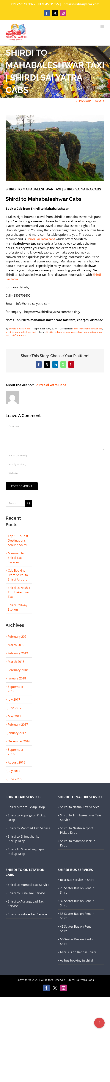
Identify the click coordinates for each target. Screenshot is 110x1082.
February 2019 (18, 653)
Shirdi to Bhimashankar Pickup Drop (24, 838)
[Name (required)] (55, 455)
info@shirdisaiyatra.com (81, 4)
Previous (85, 101)
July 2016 (14, 771)
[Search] (28, 503)
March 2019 (16, 645)
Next (98, 101)
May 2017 (14, 716)
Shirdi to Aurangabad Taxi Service (26, 903)
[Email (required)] (55, 464)
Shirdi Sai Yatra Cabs (19, 328)
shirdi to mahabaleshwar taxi (21, 332)
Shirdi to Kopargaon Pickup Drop (27, 817)
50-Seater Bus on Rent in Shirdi (77, 941)
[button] (99, 1023)
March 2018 (16, 662)
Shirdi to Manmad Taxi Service (29, 828)
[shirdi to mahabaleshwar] (55, 148)
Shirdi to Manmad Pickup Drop (77, 843)
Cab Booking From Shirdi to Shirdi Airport (18, 574)
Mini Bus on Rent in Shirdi (78, 952)
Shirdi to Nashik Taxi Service (79, 807)
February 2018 (18, 670)
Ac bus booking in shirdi (77, 960)
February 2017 (18, 725)
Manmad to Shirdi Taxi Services (16, 557)
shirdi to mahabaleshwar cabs (60, 332)
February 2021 (18, 637)
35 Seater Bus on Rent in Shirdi (77, 916)
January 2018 (17, 678)
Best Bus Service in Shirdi (77, 880)
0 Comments (19, 335)
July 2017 (14, 699)
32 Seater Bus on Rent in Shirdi (77, 903)
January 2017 (17, 733)
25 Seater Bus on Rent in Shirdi (77, 890)
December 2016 (19, 741)
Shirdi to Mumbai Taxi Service (28, 885)
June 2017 (14, 708)
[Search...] (15, 503)
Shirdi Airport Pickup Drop (26, 807)
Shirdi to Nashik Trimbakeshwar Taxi (19, 592)
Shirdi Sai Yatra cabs (41, 239)
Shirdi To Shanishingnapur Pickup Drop (26, 851)
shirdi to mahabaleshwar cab (87, 328)
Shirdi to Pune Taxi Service (26, 893)
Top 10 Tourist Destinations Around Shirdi (18, 540)
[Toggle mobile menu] (102, 26)
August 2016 (16, 762)
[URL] (55, 473)
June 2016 (14, 779)
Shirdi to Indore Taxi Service (27, 914)
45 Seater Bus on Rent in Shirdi (77, 928)
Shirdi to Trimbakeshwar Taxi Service (80, 817)
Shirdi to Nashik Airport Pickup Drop (76, 830)
